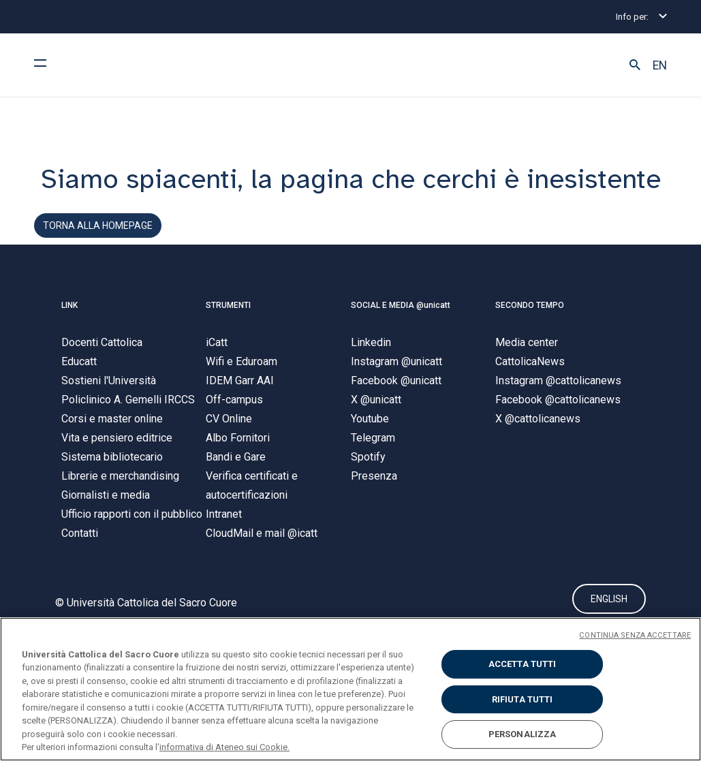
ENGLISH (609, 598)
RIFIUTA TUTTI (522, 699)
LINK (69, 305)
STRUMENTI (228, 305)
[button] (634, 65)
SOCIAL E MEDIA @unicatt (400, 305)
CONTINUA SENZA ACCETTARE (635, 635)
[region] (350, 689)
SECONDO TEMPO (529, 305)
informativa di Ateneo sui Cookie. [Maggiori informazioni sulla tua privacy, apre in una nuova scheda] (224, 747)
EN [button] (660, 65)
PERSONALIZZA (522, 734)
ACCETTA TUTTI (522, 664)
